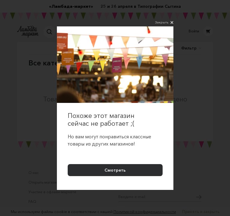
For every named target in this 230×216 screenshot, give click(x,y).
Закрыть (164, 22)
